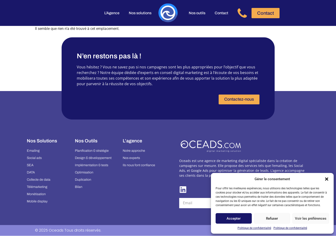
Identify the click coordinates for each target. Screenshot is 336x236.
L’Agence (111, 13)
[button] (326, 179)
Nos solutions (140, 13)
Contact (221, 13)
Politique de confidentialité (254, 228)
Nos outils (197, 13)
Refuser (272, 218)
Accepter (234, 218)
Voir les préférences (310, 218)
